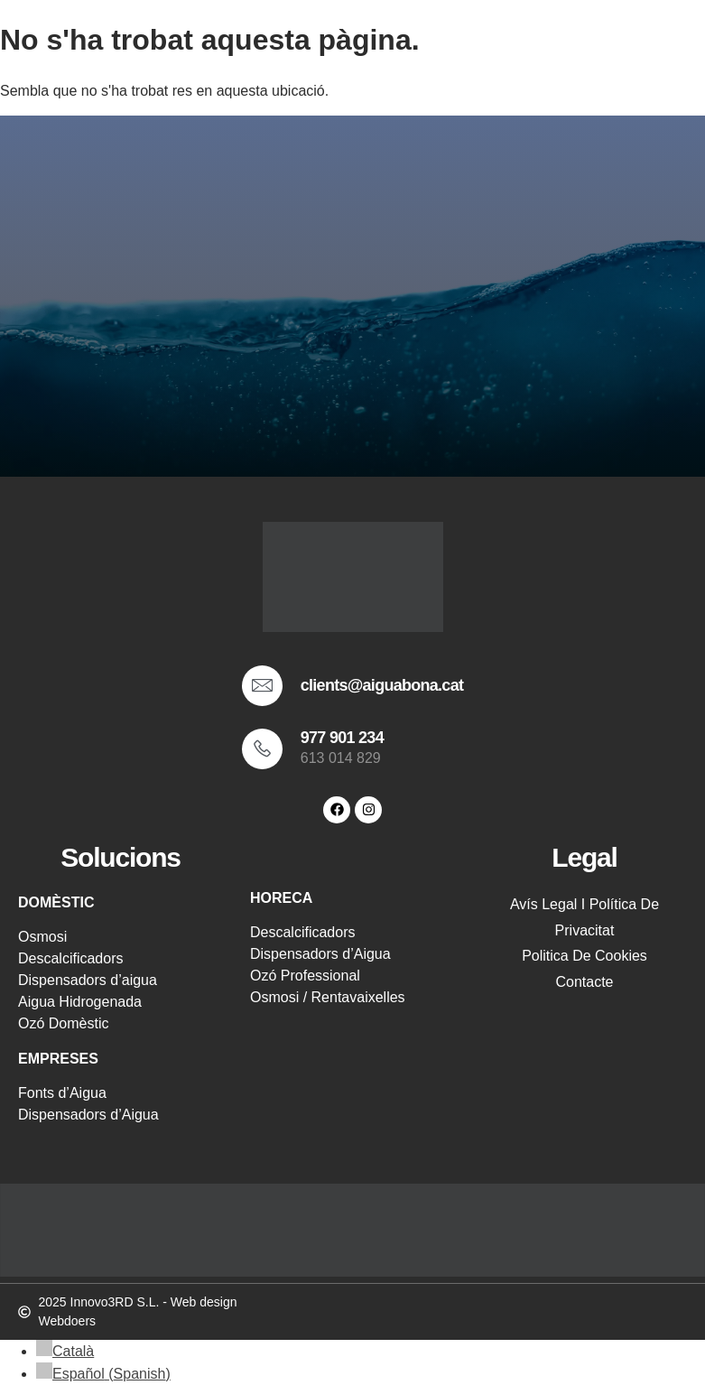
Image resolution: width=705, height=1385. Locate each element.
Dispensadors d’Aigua (88, 1114)
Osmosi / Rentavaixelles (327, 997)
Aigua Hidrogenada (80, 1001)
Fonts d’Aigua (62, 1093)
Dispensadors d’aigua (87, 980)
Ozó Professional (305, 975)
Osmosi (42, 936)
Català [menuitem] (73, 1351)
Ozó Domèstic (63, 1023)
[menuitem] (65, 1351)
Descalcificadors (70, 958)
